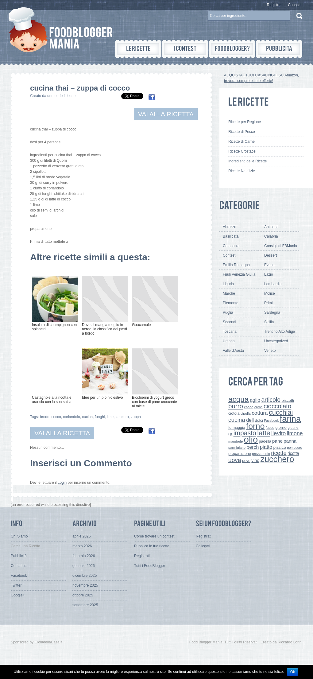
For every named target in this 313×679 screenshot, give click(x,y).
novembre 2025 (85, 585)
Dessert (270, 255)
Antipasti (271, 227)
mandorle (235, 441)
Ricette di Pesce (241, 132)
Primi (268, 303)
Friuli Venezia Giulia (239, 274)
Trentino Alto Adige (279, 331)
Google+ (18, 595)
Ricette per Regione (244, 122)
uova (234, 460)
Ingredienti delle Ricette (247, 161)
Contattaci (19, 566)
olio (251, 439)
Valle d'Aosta (233, 350)
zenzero (122, 417)
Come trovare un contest (154, 536)
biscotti (287, 400)
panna (290, 441)
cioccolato (277, 406)
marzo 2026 (82, 546)
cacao (248, 407)
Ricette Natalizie (241, 171)
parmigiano (236, 447)
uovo (246, 461)
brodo (44, 417)
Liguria (228, 284)
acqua (238, 399)
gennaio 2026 (83, 566)
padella (265, 441)
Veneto (270, 350)
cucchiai (281, 412)
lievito (278, 433)
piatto (266, 447)
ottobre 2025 (82, 595)
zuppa (136, 417)
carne (258, 407)
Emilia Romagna (236, 265)
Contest (229, 255)
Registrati (275, 5)
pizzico (279, 447)
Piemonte (230, 303)
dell (250, 420)
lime (110, 417)
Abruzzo (229, 227)
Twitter (16, 585)
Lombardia (273, 284)
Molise (269, 293)
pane (277, 441)
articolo (270, 399)
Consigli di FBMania (280, 246)
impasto (245, 433)
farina (290, 419)
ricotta (293, 453)
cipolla (246, 413)
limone (295, 433)
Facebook (271, 420)
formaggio (236, 427)
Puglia (228, 312)
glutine (293, 427)
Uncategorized (276, 341)
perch (252, 447)
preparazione (239, 454)
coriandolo (71, 417)
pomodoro (294, 447)
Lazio (268, 274)
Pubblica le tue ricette (151, 546)
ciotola (234, 413)
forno (255, 426)
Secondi (229, 322)
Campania (231, 246)
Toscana (230, 331)
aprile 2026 (81, 536)
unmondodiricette (61, 96)
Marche (229, 293)
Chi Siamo (19, 536)
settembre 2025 (85, 605)
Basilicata (230, 236)
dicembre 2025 (84, 575)
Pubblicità (19, 556)
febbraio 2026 (83, 556)
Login (62, 482)
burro (235, 405)
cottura (260, 413)
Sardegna (272, 312)
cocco (56, 417)
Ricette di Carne (241, 141)
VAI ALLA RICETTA (166, 114)
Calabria (271, 236)
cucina (87, 417)
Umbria (229, 341)
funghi (100, 417)
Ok (292, 672)
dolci (259, 420)
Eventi (269, 265)
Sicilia (269, 322)
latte (263, 433)
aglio (255, 400)
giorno (281, 427)
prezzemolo (261, 454)
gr (230, 433)
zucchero (277, 459)
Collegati (295, 5)
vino (255, 460)
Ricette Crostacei (242, 151)
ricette (278, 453)
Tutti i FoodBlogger (149, 566)
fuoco (270, 427)
